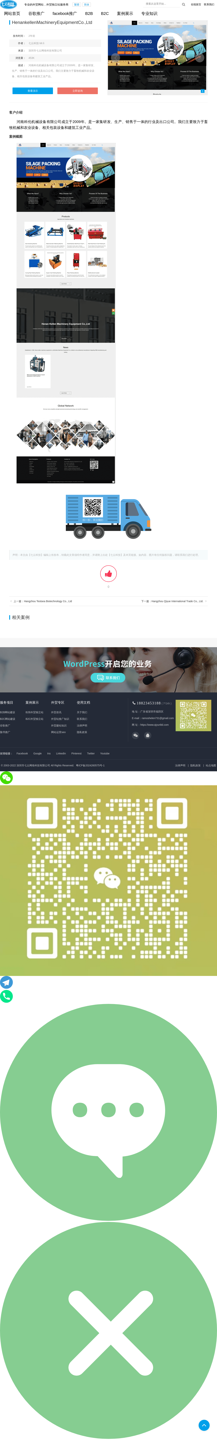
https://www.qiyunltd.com (154, 724)
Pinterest (76, 753)
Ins (49, 753)
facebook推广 (65, 13)
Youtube (105, 753)
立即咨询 (77, 90)
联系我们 (209, 4)
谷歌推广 (36, 13)
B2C (105, 13)
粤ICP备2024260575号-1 (90, 765)
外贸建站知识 (59, 725)
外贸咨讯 (56, 712)
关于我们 (82, 712)
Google (37, 753)
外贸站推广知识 (60, 718)
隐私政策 (82, 732)
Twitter (91, 753)
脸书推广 (5, 732)
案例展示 (125, 13)
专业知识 (149, 13)
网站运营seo (58, 732)
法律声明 (82, 725)
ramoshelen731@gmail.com (158, 718)
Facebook (22, 753)
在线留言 (196, 4)
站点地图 (211, 765)
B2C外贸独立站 (34, 718)
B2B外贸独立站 (34, 712)
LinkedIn (61, 753)
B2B (89, 13)
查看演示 (33, 90)
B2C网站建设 (7, 718)
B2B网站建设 (7, 712)
